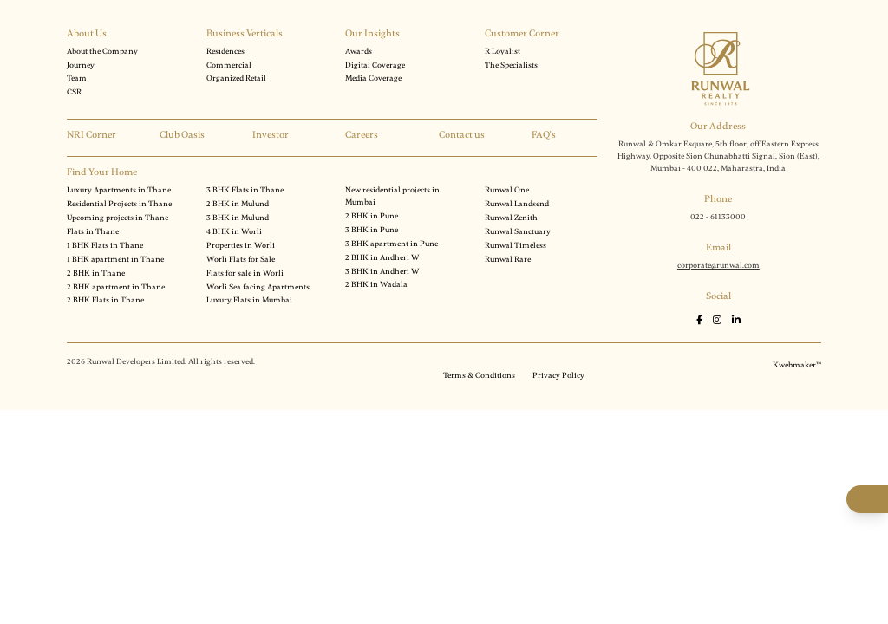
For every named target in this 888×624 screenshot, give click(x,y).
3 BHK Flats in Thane (245, 190)
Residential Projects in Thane (119, 203)
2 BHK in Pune (371, 216)
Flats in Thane (93, 231)
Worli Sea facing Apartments (258, 287)
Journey (81, 65)
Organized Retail (236, 78)
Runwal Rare (508, 259)
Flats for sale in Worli (245, 273)
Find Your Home (102, 172)
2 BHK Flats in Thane (105, 300)
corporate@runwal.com (718, 265)
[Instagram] (718, 320)
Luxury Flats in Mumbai (249, 300)
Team (77, 78)
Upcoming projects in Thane (117, 217)
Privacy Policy (558, 375)
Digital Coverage (375, 65)
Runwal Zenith (511, 217)
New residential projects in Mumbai (392, 196)
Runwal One (507, 190)
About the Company (102, 51)
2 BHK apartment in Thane (116, 287)
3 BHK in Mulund (237, 217)
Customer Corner (522, 33)
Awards (358, 51)
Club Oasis (182, 134)
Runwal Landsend (517, 203)
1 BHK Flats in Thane (105, 245)
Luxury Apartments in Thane (119, 190)
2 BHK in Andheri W (382, 257)
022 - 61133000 (718, 216)
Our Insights (372, 33)
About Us (87, 33)
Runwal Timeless (515, 245)
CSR (74, 92)
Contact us (462, 134)
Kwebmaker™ (797, 365)
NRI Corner (91, 134)
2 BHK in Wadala (376, 284)
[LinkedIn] (736, 320)
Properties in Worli (240, 245)
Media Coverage (373, 78)
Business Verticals (244, 33)
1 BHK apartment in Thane (115, 259)
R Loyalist (502, 51)
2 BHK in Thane (96, 273)
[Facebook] (700, 320)
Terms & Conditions (479, 375)
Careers (361, 134)
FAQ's (544, 134)
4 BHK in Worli (234, 231)
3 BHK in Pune (371, 229)
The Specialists (511, 65)
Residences (225, 51)
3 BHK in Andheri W (382, 271)
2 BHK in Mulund (237, 203)
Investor (270, 134)
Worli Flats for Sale (240, 259)
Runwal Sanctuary (518, 231)
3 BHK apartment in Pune (391, 243)
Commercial (228, 65)
